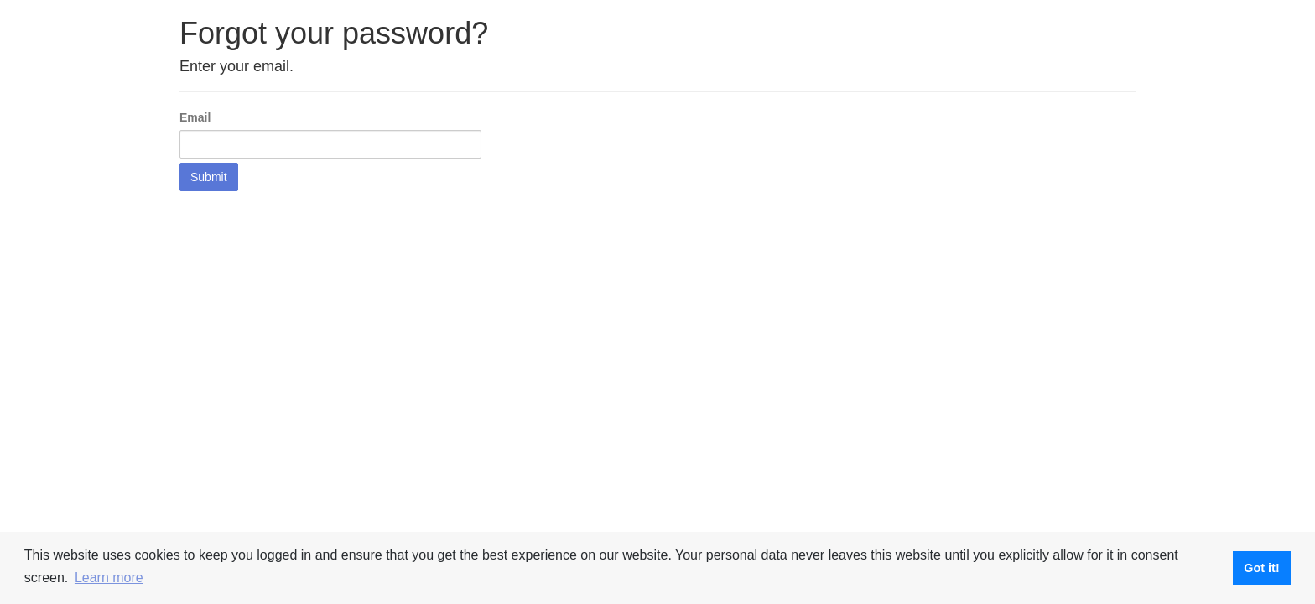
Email (195, 117)
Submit (208, 177)
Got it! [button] (1261, 568)
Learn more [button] (109, 577)
